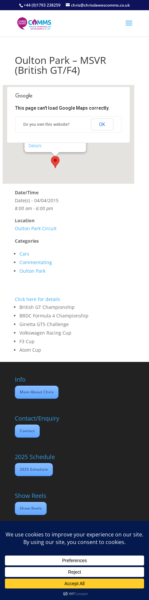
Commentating (35, 262)
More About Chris (37, 392)
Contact (27, 431)
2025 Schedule (34, 469)
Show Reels (31, 508)
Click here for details (37, 299)
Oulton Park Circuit (36, 228)
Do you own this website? (46, 124)
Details (34, 145)
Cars (24, 254)
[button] (55, 162)
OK (102, 124)
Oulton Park (32, 271)
